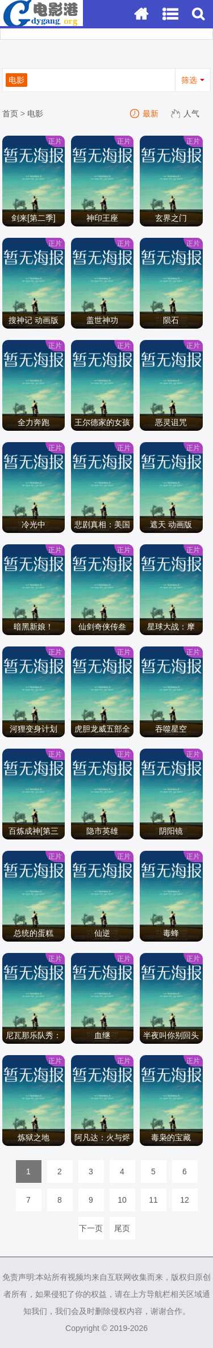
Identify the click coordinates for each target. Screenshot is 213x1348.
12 (184, 1199)
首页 (10, 113)
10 (122, 1199)
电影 (35, 113)
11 (153, 1199)
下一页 (91, 1228)
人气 (185, 113)
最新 (144, 113)
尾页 (122, 1228)
